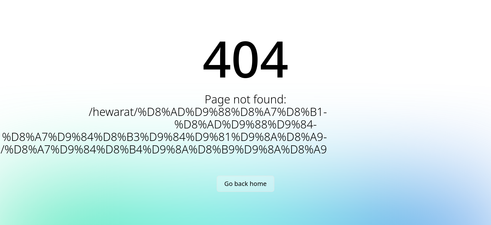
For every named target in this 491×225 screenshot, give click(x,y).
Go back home (245, 183)
